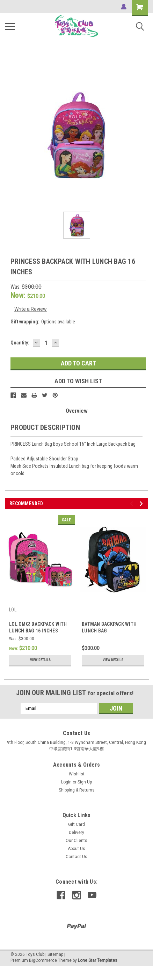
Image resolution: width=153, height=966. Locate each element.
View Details (40, 660)
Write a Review (30, 309)
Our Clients (76, 840)
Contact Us (76, 856)
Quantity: (19, 342)
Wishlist (77, 774)
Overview (77, 410)
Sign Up (85, 782)
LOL (12, 609)
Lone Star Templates (97, 960)
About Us (76, 848)
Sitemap (55, 954)
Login (66, 782)
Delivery (76, 832)
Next (142, 503)
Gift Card (76, 824)
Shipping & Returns (77, 790)
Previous (132, 503)
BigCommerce (43, 960)
